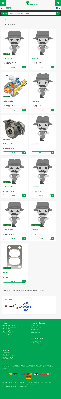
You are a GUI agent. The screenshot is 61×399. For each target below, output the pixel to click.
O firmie (10, 382)
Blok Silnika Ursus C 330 (8, 331)
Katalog (5, 13)
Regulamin (5, 382)
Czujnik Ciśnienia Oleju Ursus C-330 (10, 327)
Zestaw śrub (35, 58)
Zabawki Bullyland (7, 328)
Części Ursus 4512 (7, 332)
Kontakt (16, 382)
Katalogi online (48, 382)
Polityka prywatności (38, 382)
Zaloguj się (21, 382)
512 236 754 (7, 8)
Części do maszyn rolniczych (9, 384)
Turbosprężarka (8, 58)
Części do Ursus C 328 (8, 334)
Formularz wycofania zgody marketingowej (26, 384)
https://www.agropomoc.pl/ (30, 2)
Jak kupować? (29, 382)
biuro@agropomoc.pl (10, 355)
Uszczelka (35, 229)
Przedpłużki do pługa (7, 330)
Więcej (13, 67)
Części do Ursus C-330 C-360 (9, 325)
